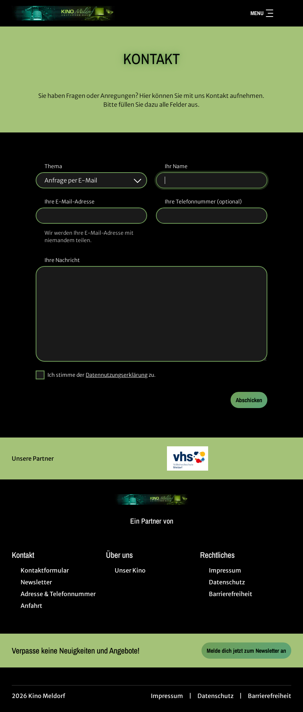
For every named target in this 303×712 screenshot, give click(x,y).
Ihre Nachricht (62, 260)
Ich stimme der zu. (101, 375)
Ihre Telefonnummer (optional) (203, 201)
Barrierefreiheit (269, 695)
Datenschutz (215, 695)
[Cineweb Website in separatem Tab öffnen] (151, 529)
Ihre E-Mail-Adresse (69, 201)
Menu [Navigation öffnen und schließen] (261, 13)
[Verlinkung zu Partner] (187, 458)
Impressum (167, 695)
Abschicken (249, 400)
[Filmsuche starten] (284, 13)
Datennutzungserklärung (116, 375)
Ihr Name (176, 166)
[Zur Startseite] (63, 13)
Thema (53, 166)
